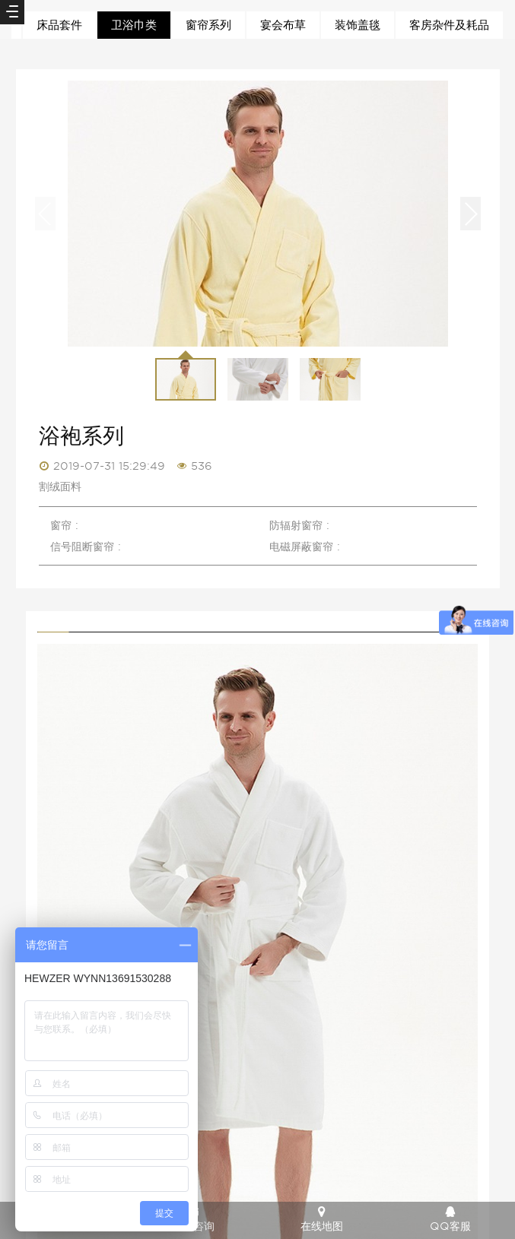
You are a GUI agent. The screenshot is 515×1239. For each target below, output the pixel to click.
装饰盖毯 (357, 25)
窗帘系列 (208, 25)
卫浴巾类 (134, 25)
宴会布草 (283, 25)
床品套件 (59, 25)
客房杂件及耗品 (449, 25)
